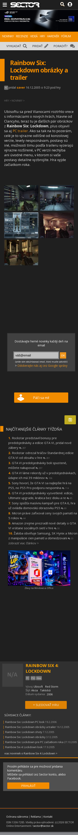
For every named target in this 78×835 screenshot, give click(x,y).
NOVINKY (8, 36)
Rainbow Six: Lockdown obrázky (25, 737)
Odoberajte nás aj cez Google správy (42, 366)
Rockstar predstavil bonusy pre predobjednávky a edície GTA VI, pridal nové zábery (40, 443)
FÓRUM (66, 36)
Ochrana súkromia (17, 816)
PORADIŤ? (60, 46)
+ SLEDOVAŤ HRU (46, 705)
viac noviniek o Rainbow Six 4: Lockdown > (30, 753)
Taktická (45, 690)
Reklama (36, 816)
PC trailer (20, 130)
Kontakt (47, 816)
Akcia (34, 690)
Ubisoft (38, 686)
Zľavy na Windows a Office (39, 588)
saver (21, 87)
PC (6, 87)
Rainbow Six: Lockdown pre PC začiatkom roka (34, 742)
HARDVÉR (53, 36)
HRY (42, 36)
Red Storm (51, 686)
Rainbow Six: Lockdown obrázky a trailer (30, 727)
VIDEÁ (33, 36)
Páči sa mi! (41, 397)
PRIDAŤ (37, 46)
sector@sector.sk (43, 826)
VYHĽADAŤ (13, 46)
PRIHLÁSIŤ (28, 786)
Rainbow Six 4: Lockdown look (24, 747)
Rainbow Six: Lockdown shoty (23, 732)
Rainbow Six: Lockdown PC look (25, 722)
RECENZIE (22, 36)
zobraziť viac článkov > (23, 543)
